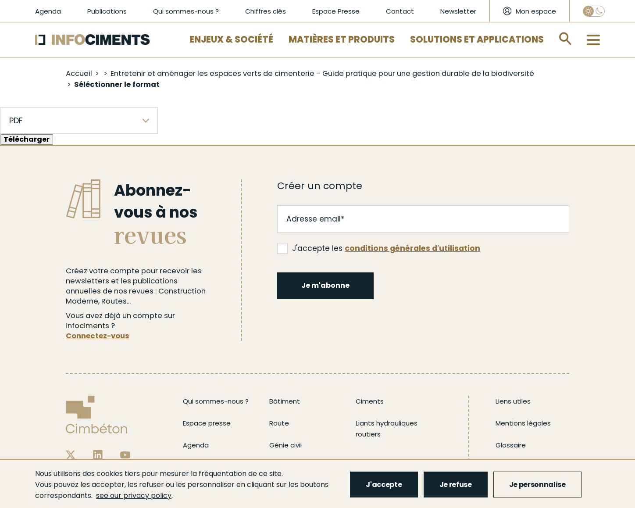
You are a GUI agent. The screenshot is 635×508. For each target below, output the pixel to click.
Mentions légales (523, 423)
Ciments (370, 401)
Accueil (79, 73)
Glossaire (511, 445)
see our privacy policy (133, 495)
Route (279, 423)
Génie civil (285, 445)
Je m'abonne (325, 285)
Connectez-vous (97, 336)
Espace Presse (336, 11)
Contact (400, 11)
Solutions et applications (477, 39)
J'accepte (384, 484)
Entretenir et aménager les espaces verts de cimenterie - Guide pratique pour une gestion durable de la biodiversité (322, 73)
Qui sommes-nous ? (186, 11)
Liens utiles (513, 401)
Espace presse (207, 423)
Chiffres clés (265, 11)
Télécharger (27, 139)
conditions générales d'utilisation (412, 248)
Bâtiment (284, 401)
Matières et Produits (342, 39)
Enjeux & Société (231, 39)
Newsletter (458, 11)
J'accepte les (378, 248)
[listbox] (79, 120)
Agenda (48, 11)
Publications (107, 11)
